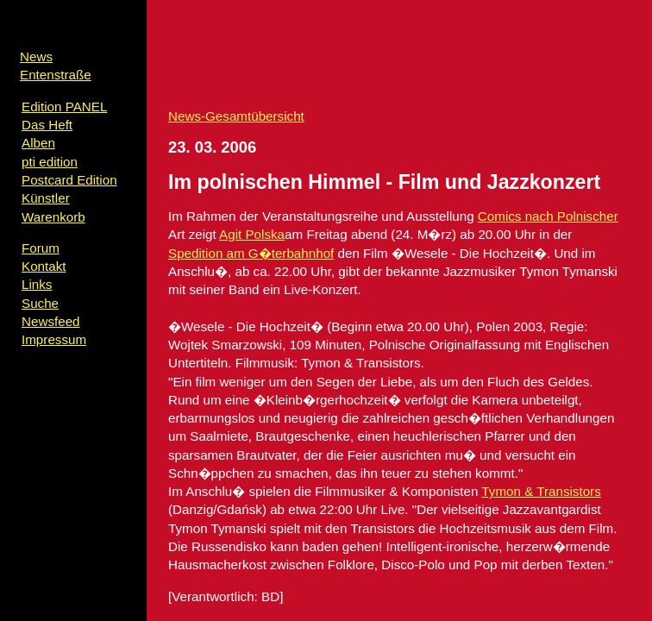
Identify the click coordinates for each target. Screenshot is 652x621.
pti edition (50, 161)
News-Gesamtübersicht (236, 116)
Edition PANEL (64, 106)
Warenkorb (53, 217)
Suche (40, 303)
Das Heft (47, 124)
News (36, 56)
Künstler (46, 198)
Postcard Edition (69, 179)
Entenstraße (55, 74)
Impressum (54, 339)
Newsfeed (51, 321)
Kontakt (44, 266)
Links (37, 284)
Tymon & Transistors (540, 491)
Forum (41, 248)
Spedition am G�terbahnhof (251, 253)
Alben (38, 142)
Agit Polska (252, 234)
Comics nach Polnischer (548, 216)
